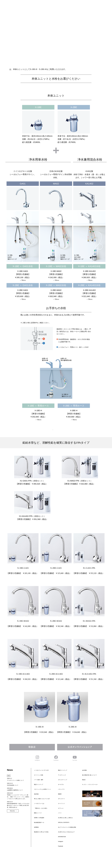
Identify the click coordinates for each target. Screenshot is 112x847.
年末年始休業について (12, 785)
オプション (60, 782)
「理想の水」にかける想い (39, 784)
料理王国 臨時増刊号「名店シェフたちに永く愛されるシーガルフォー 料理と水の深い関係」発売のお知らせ (18, 805)
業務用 (58, 777)
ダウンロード (60, 779)
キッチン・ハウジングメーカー (89, 775)
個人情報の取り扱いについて (88, 770)
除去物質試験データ (38, 789)
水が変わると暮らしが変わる (64, 787)
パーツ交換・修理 (37, 772)
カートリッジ (60, 780)
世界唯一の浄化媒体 (38, 787)
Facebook (59, 803)
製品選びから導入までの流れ (40, 792)
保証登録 (35, 777)
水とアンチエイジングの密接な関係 (66, 792)
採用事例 (35, 790)
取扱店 (82, 774)
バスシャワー (60, 775)
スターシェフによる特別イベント (41, 775)
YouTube (59, 804)
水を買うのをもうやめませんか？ (65, 796)
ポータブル (60, 773)
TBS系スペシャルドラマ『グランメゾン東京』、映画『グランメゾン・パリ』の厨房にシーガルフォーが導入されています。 (18, 796)
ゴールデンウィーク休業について (15, 780)
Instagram (59, 801)
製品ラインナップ (37, 773)
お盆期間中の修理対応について (15, 790)
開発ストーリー (37, 785)
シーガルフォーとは (38, 782)
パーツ (58, 784)
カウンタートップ (61, 772)
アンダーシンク (61, 770)
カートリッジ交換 (37, 770)
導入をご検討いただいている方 (41, 780)
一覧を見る (12, 811)
